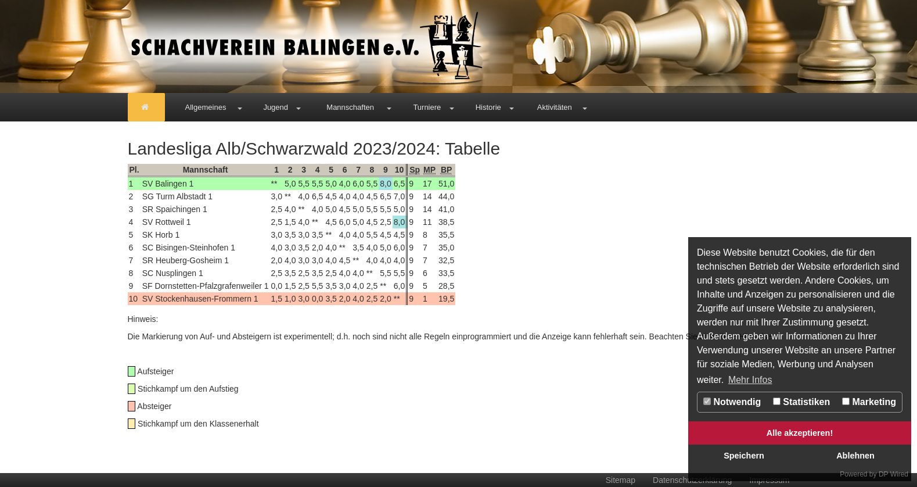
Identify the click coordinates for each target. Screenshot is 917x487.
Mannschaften (350, 107)
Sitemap (620, 480)
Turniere (427, 107)
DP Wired (893, 474)
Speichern (744, 455)
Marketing (869, 402)
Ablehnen (855, 455)
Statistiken (801, 402)
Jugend (275, 107)
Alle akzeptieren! (800, 433)
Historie (488, 107)
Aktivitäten (554, 107)
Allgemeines (205, 107)
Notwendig (732, 402)
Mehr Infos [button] (750, 380)
